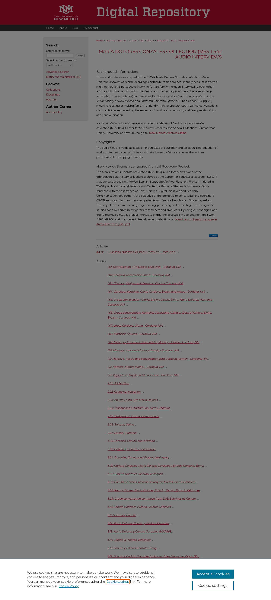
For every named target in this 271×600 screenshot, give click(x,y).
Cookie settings (118, 581)
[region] (135, 579)
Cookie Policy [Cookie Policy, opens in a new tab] (69, 586)
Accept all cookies (213, 574)
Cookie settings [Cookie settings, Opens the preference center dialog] (213, 585)
